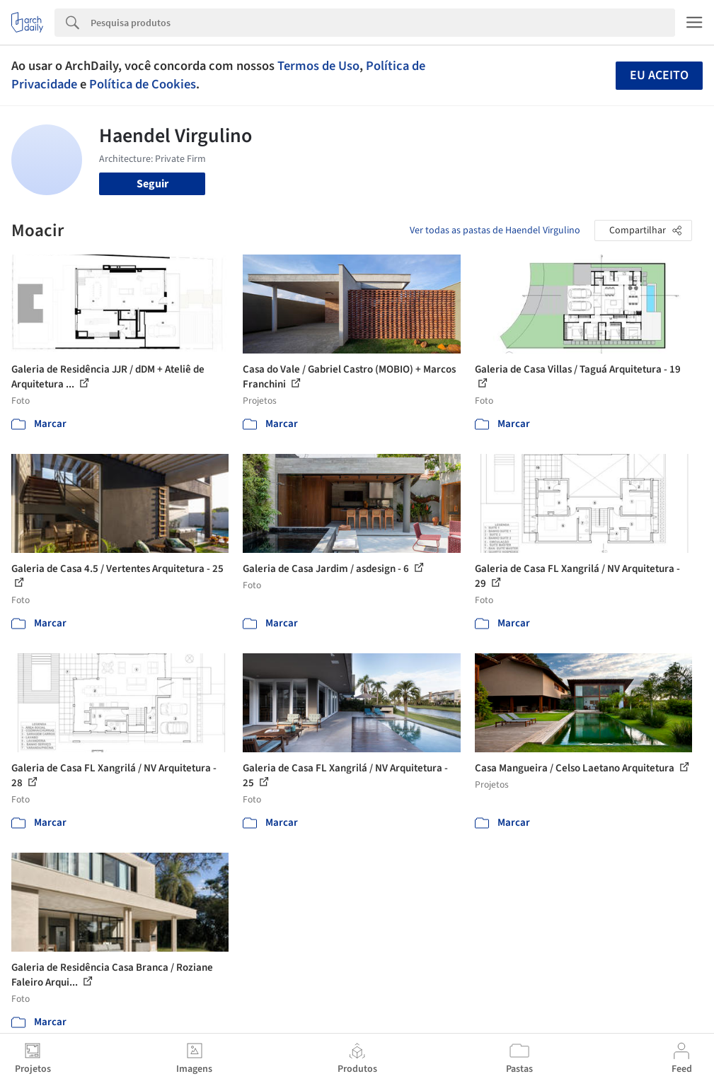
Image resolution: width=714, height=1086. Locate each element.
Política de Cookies (142, 84)
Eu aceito (659, 75)
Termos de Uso (318, 66)
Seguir (152, 184)
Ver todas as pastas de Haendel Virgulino (495, 230)
